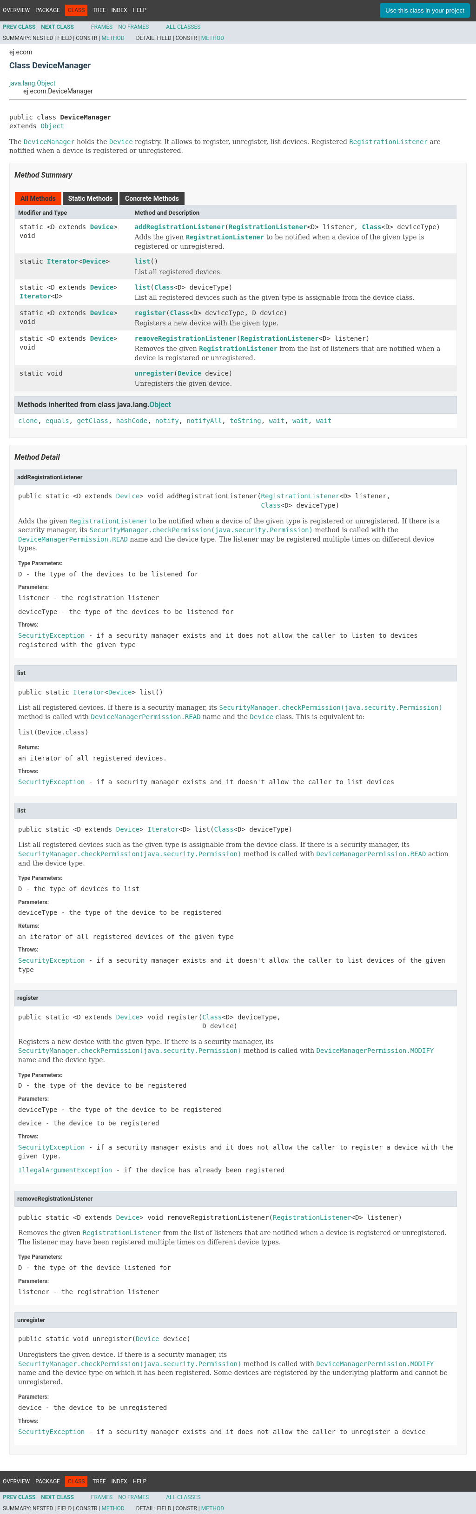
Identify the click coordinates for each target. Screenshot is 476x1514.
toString (245, 420)
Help (139, 10)
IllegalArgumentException (65, 1170)
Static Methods (90, 198)
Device (102, 227)
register (150, 313)
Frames (101, 27)
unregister (154, 373)
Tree (99, 10)
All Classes (183, 27)
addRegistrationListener (180, 227)
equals (57, 420)
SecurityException (51, 635)
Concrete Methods (152, 198)
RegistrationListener (268, 227)
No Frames (133, 27)
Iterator (62, 261)
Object (52, 126)
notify (167, 420)
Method (112, 38)
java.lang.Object (32, 83)
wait (277, 420)
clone (28, 420)
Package (47, 10)
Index (119, 10)
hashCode (131, 420)
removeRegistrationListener (186, 338)
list (143, 261)
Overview (16, 10)
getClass (92, 420)
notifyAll (204, 420)
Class (371, 227)
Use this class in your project (424, 10)
